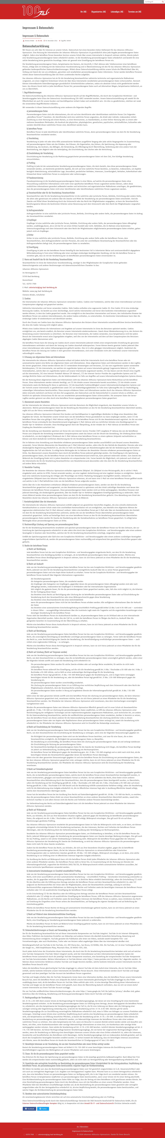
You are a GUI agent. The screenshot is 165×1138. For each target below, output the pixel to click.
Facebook (29, 1108)
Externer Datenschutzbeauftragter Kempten (40, 1103)
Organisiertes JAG (98, 11)
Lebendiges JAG (117, 11)
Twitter (43, 1108)
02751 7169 (30, 1134)
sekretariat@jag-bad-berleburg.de (43, 287)
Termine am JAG (134, 11)
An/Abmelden (82, 1127)
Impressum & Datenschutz (82, 1131)
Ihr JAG (83, 11)
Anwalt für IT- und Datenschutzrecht (99, 1103)
